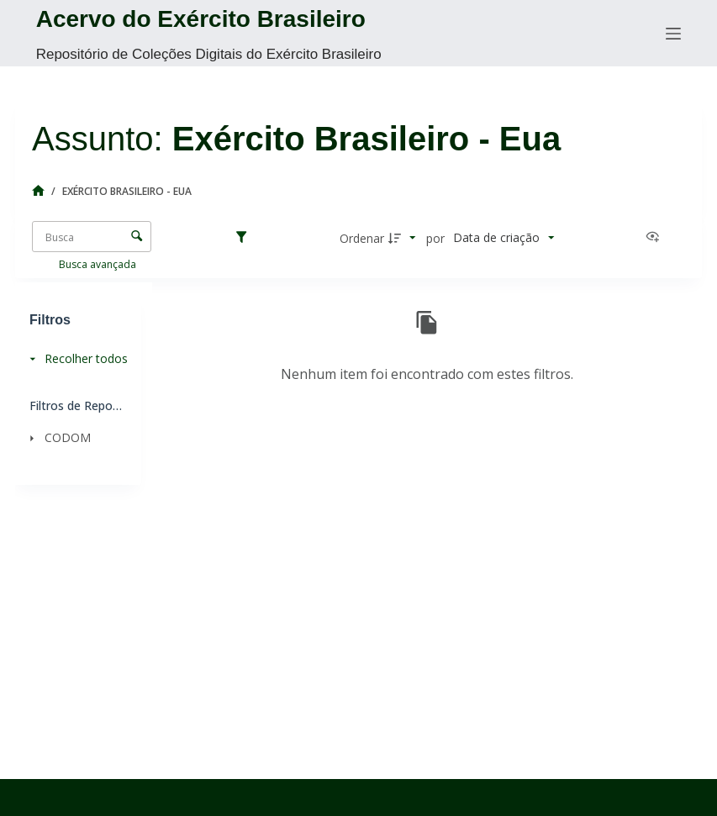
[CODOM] (73, 437)
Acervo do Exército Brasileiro (201, 19)
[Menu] (673, 33)
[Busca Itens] (91, 236)
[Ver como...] (656, 238)
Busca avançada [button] (99, 264)
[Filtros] (245, 238)
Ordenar (362, 238)
